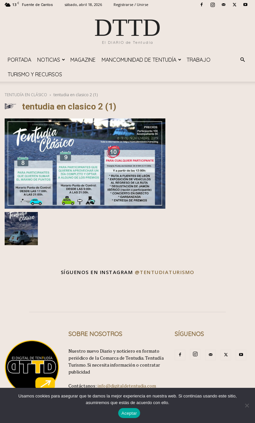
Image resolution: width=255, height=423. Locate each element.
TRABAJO (199, 59)
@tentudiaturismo (165, 272)
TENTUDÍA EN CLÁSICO (26, 95)
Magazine (83, 59)
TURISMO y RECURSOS (35, 74)
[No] (246, 405)
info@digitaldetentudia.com (127, 386)
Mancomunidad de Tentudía (141, 59)
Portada (19, 59)
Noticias (51, 59)
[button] (242, 60)
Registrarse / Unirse (131, 4)
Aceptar (129, 413)
